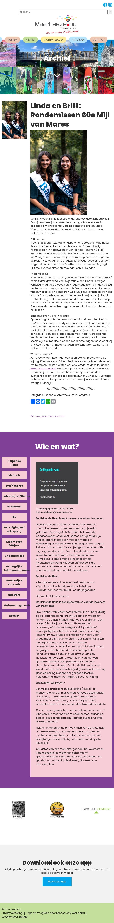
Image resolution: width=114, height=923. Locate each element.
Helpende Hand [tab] (14, 463)
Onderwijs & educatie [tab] (14, 582)
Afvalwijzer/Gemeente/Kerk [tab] (15, 496)
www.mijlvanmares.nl (43, 368)
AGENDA (12, 39)
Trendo (23, 916)
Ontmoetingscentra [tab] (15, 605)
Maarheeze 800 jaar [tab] (14, 543)
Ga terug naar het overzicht (47, 416)
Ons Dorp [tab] (14, 595)
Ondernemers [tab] (14, 556)
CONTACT (99, 39)
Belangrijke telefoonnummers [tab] (15, 568)
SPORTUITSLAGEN (53, 39)
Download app (57, 881)
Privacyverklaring (12, 913)
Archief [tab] (14, 615)
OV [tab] (14, 517)
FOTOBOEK (78, 39)
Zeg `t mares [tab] (14, 485)
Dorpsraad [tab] (14, 506)
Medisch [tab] (14, 475)
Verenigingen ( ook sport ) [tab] (14, 529)
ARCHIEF (30, 39)
